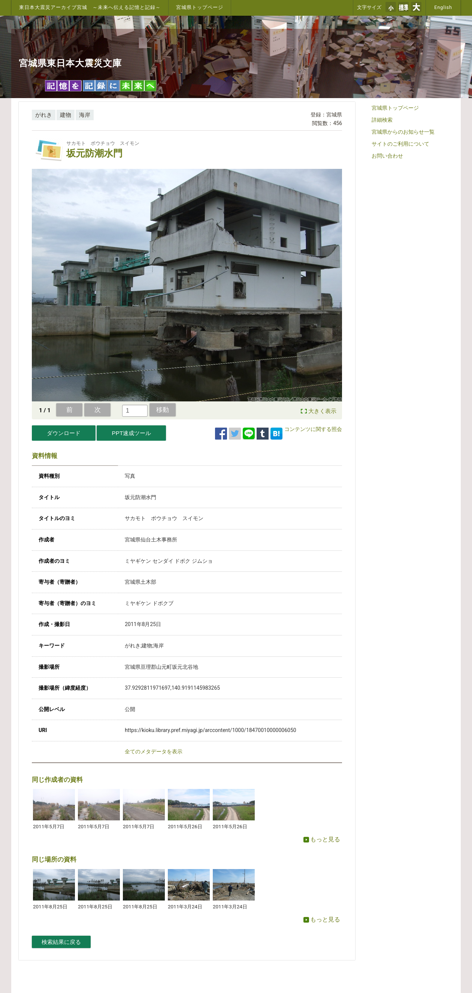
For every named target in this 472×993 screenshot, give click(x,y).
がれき (43, 115)
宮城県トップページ (199, 7)
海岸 (84, 115)
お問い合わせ (387, 156)
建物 (65, 115)
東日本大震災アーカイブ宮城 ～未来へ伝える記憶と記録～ (90, 7)
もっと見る (321, 839)
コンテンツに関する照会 (313, 429)
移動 (162, 409)
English (443, 7)
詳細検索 (382, 120)
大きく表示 (322, 411)
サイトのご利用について (400, 144)
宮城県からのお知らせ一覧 (403, 132)
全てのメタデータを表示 (153, 751)
